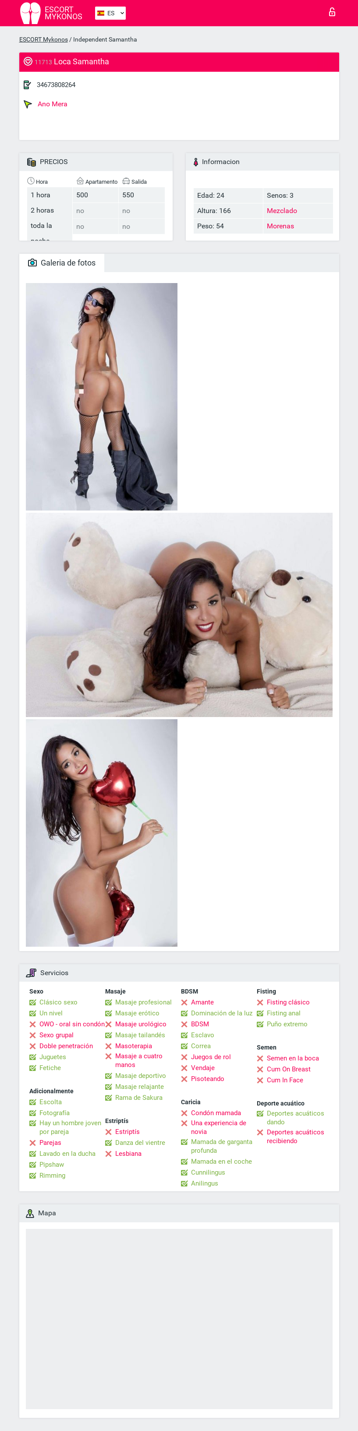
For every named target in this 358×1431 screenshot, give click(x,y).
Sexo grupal (56, 1035)
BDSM (200, 1024)
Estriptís (127, 1132)
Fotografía (54, 1113)
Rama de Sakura (139, 1098)
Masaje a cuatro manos (139, 1060)
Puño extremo (287, 1024)
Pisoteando (207, 1079)
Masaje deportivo (140, 1076)
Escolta (50, 1102)
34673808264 (56, 85)
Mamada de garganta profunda (221, 1146)
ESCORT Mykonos (43, 39)
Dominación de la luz (221, 1013)
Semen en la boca (293, 1058)
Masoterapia (133, 1046)
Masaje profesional (143, 1002)
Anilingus (204, 1183)
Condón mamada (216, 1113)
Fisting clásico (288, 1002)
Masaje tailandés (140, 1035)
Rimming (52, 1175)
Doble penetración (66, 1046)
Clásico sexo (58, 1002)
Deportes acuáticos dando (295, 1117)
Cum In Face (285, 1080)
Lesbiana (128, 1154)
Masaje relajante (139, 1087)
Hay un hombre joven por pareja (70, 1127)
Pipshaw (51, 1165)
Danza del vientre (140, 1143)
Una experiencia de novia (218, 1127)
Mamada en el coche (221, 1161)
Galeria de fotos (62, 262)
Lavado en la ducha (67, 1154)
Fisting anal (284, 1013)
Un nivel (51, 1013)
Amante (202, 1002)
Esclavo (202, 1035)
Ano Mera (45, 104)
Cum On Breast (289, 1069)
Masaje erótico (137, 1013)
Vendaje (203, 1068)
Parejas (50, 1143)
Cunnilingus (208, 1172)
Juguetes (52, 1057)
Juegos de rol (211, 1057)
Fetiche (50, 1068)
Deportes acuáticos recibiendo (295, 1136)
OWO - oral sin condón (72, 1024)
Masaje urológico (141, 1024)
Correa (201, 1046)
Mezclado (282, 210)
